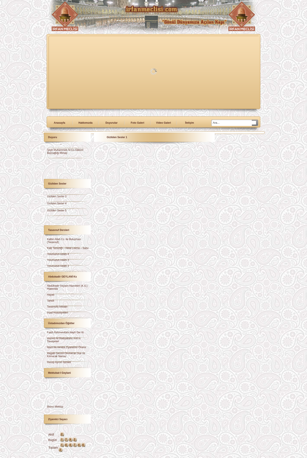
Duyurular (112, 122)
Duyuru (52, 137)
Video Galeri (163, 122)
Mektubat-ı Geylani (59, 372)
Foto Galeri (137, 122)
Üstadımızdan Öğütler (61, 323)
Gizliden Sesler (57, 183)
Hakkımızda (85, 122)
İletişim (189, 122)
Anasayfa (59, 122)
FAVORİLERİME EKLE (250, 1)
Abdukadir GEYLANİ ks (62, 276)
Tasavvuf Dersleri (58, 230)
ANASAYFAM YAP (230, 1)
